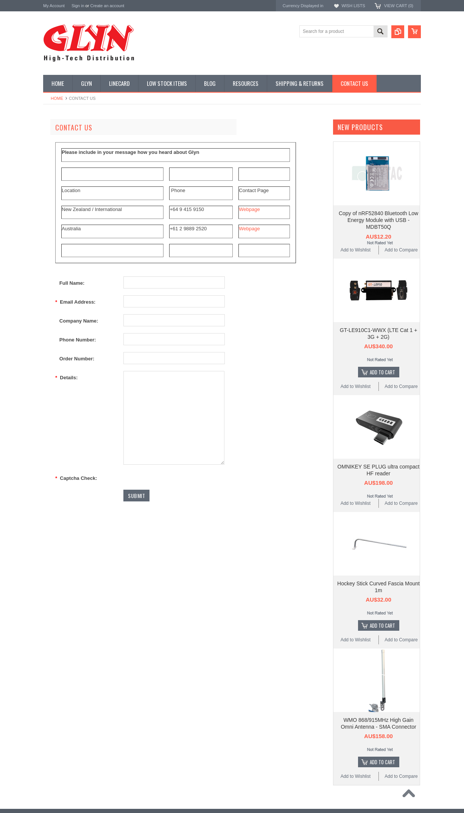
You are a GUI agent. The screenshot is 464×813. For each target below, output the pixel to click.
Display (54, 167)
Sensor (54, 308)
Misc (52, 282)
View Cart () (398, 5)
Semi (52, 295)
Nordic (50, 426)
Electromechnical (64, 231)
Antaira (51, 436)
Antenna (55, 141)
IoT (50, 270)
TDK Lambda (57, 416)
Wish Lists (353, 5)
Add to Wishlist (356, 250)
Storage (55, 321)
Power (53, 180)
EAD (48, 456)
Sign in (78, 5)
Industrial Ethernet (65, 205)
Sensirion (53, 497)
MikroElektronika (61, 406)
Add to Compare (401, 250)
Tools (52, 334)
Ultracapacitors (62, 346)
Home (57, 98)
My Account (54, 5)
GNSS (53, 244)
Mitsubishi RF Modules (70, 218)
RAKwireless (57, 477)
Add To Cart (382, 372)
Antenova (53, 467)
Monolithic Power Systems (72, 487)
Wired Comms (61, 359)
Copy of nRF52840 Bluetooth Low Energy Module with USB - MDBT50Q (378, 220)
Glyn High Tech (59, 446)
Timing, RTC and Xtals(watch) (77, 154)
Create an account (107, 5)
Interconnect (59, 257)
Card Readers (61, 193)
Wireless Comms (64, 372)
